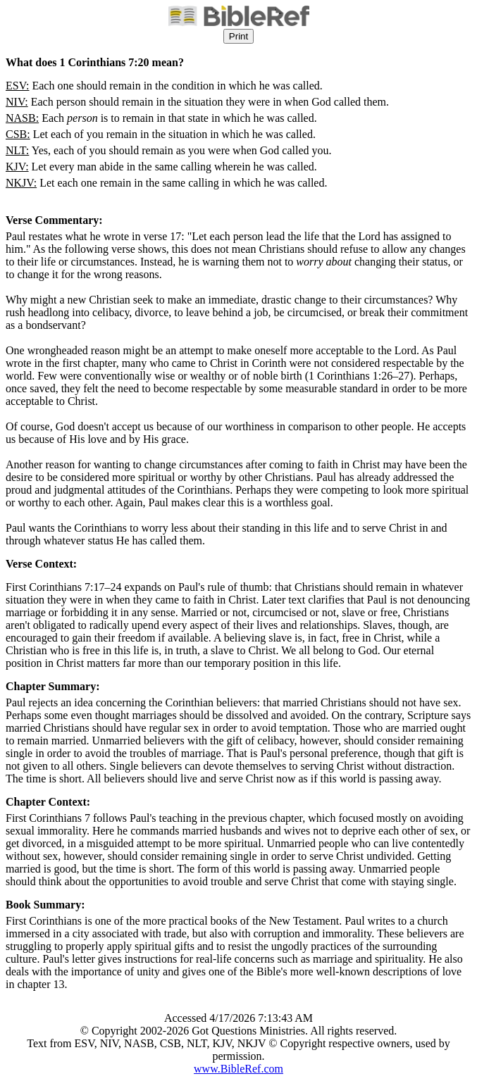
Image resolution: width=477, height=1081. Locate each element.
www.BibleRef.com (238, 1069)
